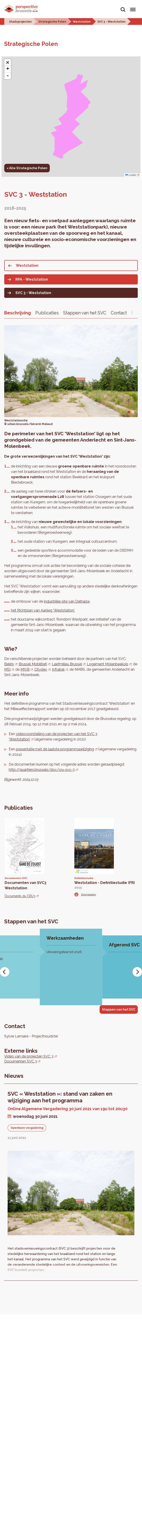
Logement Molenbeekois (107, 664)
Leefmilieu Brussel (67, 664)
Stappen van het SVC (84, 313)
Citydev (40, 669)
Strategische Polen (52, 21)
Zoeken (123, 10)
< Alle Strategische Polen (27, 168)
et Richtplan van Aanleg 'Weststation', (44, 610)
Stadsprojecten (20, 21)
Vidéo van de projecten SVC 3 (28, 1056)
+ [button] (7, 69)
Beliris (9, 664)
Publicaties (47, 313)
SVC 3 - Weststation (111, 21)
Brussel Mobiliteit (33, 664)
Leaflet (130, 175)
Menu (132, 7)
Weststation (82, 21)
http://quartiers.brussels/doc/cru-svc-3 (42, 770)
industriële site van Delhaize (67, 601)
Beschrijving (17, 313)
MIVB (25, 669)
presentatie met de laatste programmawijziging (55, 749)
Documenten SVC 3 (20, 1061)
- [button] (7, 76)
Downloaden (88, 894)
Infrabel (58, 669)
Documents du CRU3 (20, 896)
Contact (119, 313)
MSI (7, 669)
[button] (7, 62)
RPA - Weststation (31, 279)
